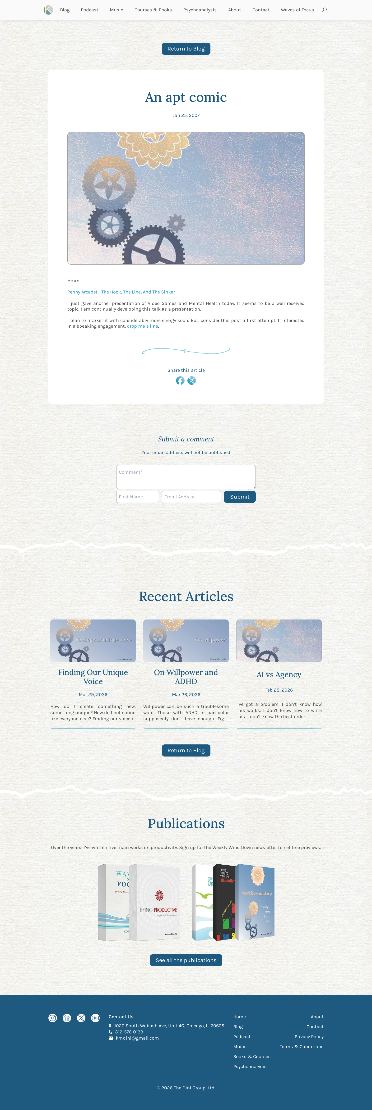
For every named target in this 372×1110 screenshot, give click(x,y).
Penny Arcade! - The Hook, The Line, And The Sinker (121, 292)
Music (116, 10)
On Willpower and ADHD (186, 676)
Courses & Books (153, 10)
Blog (65, 10)
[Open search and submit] (324, 10)
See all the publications (186, 960)
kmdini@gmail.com (137, 1038)
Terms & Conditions (302, 1046)
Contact (261, 10)
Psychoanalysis (200, 10)
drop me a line (142, 326)
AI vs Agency (279, 674)
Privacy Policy (309, 1036)
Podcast (89, 10)
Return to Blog (186, 48)
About (234, 10)
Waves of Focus (297, 10)
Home (239, 1016)
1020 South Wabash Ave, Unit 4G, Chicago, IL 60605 (169, 1025)
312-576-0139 (129, 1032)
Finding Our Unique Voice (93, 676)
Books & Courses (252, 1056)
